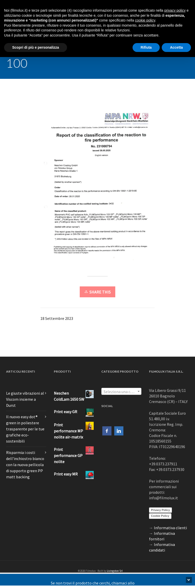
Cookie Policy (160, 515)
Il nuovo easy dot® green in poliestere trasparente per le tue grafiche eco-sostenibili (25, 429)
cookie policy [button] (145, 20)
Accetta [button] (176, 47)
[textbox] (121, 391)
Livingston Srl (115, 571)
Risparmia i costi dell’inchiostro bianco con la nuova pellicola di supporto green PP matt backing (25, 464)
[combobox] (121, 391)
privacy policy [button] (175, 10)
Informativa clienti (170, 527)
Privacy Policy (160, 509)
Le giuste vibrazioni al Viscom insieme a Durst (25, 399)
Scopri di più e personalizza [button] (35, 47)
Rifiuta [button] (146, 47)
